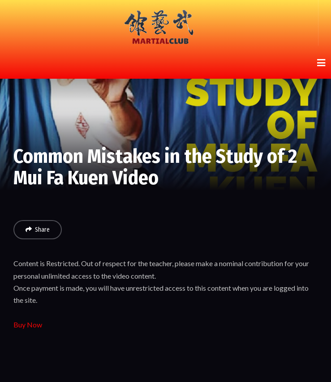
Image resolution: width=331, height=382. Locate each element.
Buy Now (27, 324)
